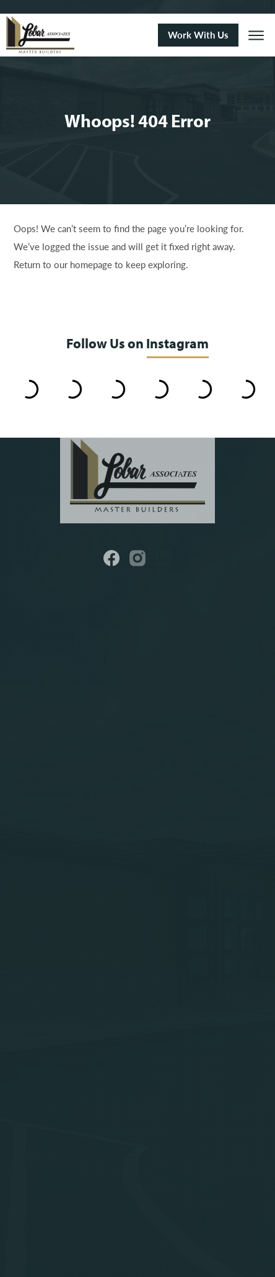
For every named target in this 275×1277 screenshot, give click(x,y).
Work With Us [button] (198, 35)
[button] (256, 35)
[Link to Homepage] (77, 35)
